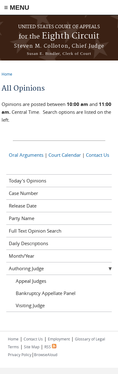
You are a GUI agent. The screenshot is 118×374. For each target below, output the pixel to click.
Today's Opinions (27, 180)
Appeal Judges (31, 281)
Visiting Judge (30, 305)
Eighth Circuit (59, 36)
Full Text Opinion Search (35, 231)
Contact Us (97, 155)
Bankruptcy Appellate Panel (46, 293)
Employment (59, 338)
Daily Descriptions (28, 243)
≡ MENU (16, 7)
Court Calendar (64, 155)
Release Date (23, 206)
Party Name (21, 218)
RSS (50, 346)
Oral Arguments (26, 155)
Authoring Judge (26, 268)
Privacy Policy (19, 354)
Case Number (23, 193)
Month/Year (21, 256)
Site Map (31, 346)
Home (7, 73)
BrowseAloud (45, 354)
